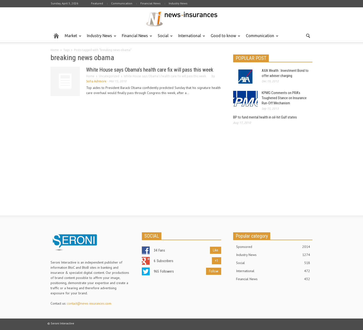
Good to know (224, 37)
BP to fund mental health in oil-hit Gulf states (265, 117)
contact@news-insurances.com (89, 303)
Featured (97, 3)
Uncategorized (109, 76)
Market (71, 37)
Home (55, 50)
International (190, 37)
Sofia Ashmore (96, 81)
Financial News (150, 3)
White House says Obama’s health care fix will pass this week (149, 70)
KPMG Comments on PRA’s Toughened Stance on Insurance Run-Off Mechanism (284, 98)
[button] (308, 35)
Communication (121, 3)
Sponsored (273, 247)
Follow (213, 271)
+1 (216, 261)
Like (215, 250)
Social (164, 37)
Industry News (178, 3)
